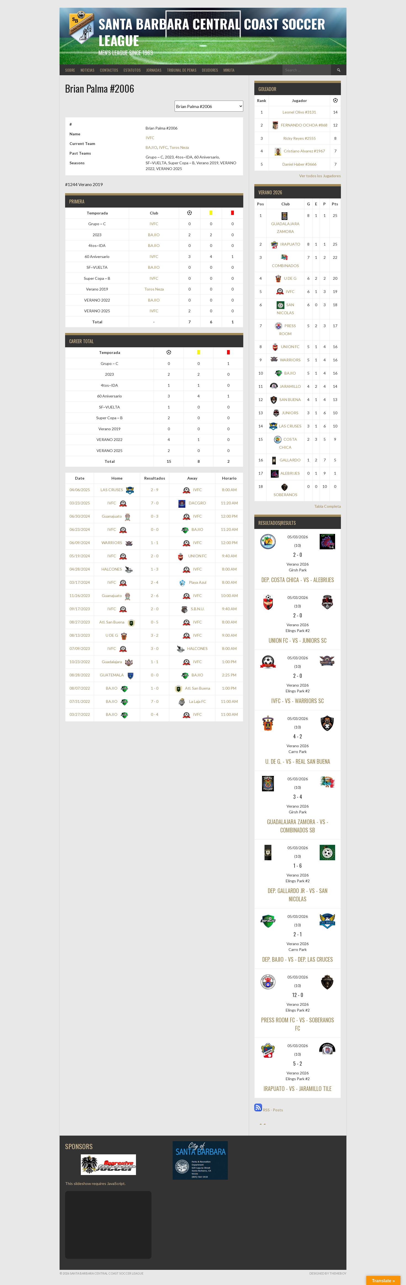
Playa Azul (192, 582)
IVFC (150, 137)
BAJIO (151, 147)
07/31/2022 (80, 701)
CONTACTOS (109, 70)
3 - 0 (154, 648)
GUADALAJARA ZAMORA (285, 223)
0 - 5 (154, 622)
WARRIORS (116, 542)
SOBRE (70, 70)
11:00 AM (229, 701)
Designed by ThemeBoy (327, 1273)
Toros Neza (179, 147)
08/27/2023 (80, 622)
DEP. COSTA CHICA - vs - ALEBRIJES (297, 580)
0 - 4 (154, 714)
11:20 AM (229, 503)
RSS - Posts (268, 1109)
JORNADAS (153, 70)
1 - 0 (154, 688)
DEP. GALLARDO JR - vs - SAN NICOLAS (297, 894)
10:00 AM (229, 595)
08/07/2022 (80, 688)
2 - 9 (154, 489)
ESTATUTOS (132, 70)
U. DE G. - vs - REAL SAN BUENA (297, 761)
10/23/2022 (80, 661)
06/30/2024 (80, 516)
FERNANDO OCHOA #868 (299, 125)
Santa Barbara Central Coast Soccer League (211, 32)
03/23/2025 (80, 503)
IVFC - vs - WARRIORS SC (297, 701)
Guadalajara (116, 661)
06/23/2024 (80, 529)
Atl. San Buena (116, 622)
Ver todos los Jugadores (320, 175)
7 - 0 (154, 503)
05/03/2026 (297, 536)
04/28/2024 (80, 569)
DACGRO (192, 503)
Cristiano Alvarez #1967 (299, 151)
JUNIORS (285, 412)
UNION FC (192, 555)
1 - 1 (154, 542)
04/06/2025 (80, 489)
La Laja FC (192, 701)
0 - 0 (154, 529)
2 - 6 (154, 595)
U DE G (116, 635)
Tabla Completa (327, 506)
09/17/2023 (80, 608)
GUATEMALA (116, 675)
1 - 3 (154, 569)
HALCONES (115, 569)
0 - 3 (154, 516)
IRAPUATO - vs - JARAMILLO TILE (298, 1088)
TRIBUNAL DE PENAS (181, 70)
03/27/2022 (80, 714)
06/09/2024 (80, 542)
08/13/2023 (80, 635)
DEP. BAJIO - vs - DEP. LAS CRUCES (297, 959)
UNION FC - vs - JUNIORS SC (298, 640)
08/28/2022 (80, 675)
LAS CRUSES (116, 489)
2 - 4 (154, 582)
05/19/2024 (80, 555)
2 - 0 (154, 555)
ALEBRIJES (285, 473)
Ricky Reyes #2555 (299, 138)
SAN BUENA (285, 399)
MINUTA (228, 70)
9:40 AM (229, 555)
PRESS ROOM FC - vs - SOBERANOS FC (297, 1024)
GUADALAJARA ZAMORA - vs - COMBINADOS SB (297, 826)
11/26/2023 (80, 595)
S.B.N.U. (192, 608)
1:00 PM (229, 661)
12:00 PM (229, 516)
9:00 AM (229, 635)
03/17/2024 (80, 582)
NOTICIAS (87, 70)
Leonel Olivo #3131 (299, 112)
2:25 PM (229, 675)
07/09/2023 (80, 648)
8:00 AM (229, 489)
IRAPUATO (285, 244)
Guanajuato (116, 516)
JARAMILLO (285, 386)
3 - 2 (154, 635)
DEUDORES (210, 70)
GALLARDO (285, 460)
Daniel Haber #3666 (299, 164)
